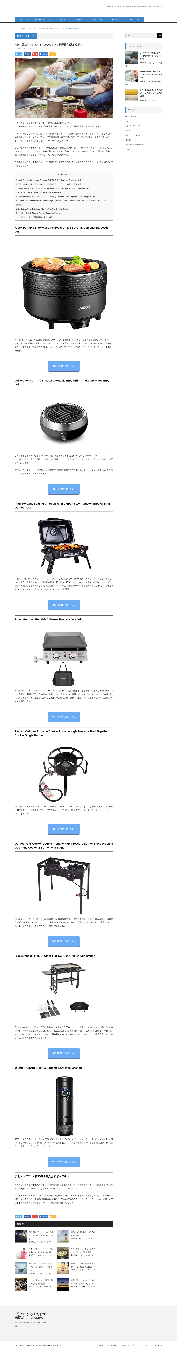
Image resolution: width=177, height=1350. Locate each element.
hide (68, 174)
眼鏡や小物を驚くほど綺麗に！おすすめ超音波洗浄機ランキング (151, 74)
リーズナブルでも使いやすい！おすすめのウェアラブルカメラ (151, 56)
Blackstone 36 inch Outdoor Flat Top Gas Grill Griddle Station (42, 209)
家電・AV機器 (98, 20)
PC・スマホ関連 (130, 116)
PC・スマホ (134, 20)
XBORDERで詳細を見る (64, 366)
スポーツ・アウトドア (42, 20)
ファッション (24, 20)
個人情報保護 (111, 1345)
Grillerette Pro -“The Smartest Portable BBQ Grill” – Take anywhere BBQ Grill (48, 184)
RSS (16, 1335)
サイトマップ (157, 1345)
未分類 (127, 149)
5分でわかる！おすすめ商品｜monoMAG (30, 1316)
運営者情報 (99, 1345)
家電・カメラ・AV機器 (132, 135)
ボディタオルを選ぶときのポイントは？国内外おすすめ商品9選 (151, 93)
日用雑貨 (79, 20)
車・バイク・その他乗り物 (134, 145)
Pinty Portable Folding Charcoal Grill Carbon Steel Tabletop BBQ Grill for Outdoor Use (52, 188)
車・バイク (116, 20)
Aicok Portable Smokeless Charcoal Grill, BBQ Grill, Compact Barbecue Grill (48, 180)
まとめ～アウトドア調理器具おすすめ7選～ (35, 217)
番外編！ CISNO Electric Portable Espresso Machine (38, 213)
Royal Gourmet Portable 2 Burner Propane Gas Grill (38, 192)
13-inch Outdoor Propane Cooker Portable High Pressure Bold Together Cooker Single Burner (55, 197)
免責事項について (125, 1345)
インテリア (61, 20)
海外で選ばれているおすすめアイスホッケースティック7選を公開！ (41, 1267)
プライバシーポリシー (142, 1345)
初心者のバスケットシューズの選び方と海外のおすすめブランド (41, 1235)
